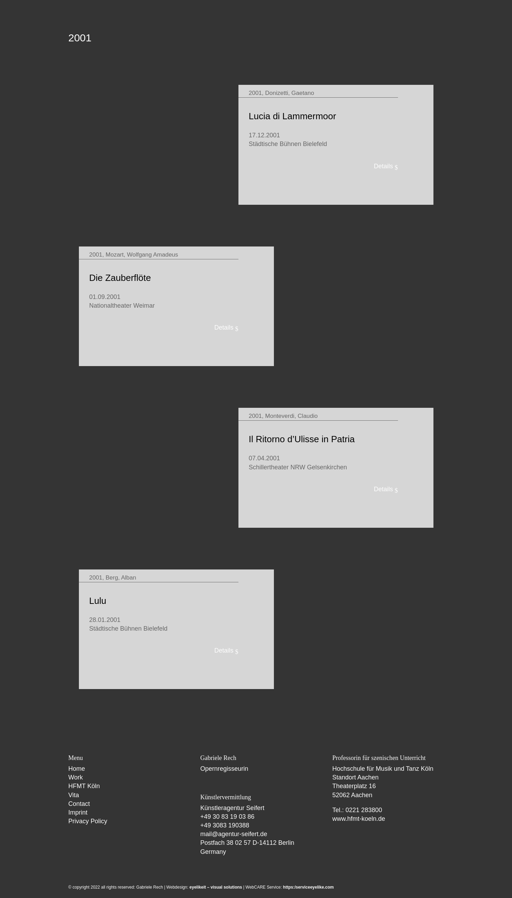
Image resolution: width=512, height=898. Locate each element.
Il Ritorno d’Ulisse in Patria (302, 439)
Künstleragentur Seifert (232, 807)
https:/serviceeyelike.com (308, 887)
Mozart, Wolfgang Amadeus (142, 254)
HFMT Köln (84, 786)
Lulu (97, 601)
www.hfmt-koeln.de (358, 818)
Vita (73, 795)
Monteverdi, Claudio (291, 416)
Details (383, 166)
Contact (79, 803)
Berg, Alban (121, 577)
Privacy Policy (87, 821)
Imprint (78, 812)
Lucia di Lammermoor (292, 116)
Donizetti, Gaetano (289, 93)
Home (76, 768)
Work (75, 777)
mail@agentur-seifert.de (233, 834)
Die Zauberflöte (120, 278)
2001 (255, 93)
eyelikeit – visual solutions (215, 887)
